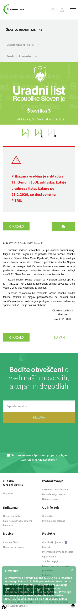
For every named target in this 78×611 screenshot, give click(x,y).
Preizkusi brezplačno (53, 520)
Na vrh (59, 337)
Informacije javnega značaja (57, 551)
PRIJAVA (39, 417)
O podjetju (48, 542)
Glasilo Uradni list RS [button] (22, 45)
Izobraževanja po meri (54, 494)
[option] (39, 110)
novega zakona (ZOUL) (38, 577)
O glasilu (8, 493)
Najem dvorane (50, 499)
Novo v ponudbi (11, 516)
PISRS (16, 200)
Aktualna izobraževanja (55, 489)
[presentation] (39, 440)
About (61, 542)
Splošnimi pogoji (44, 455)
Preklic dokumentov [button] (21, 56)
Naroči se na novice (13, 547)
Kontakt (47, 547)
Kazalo (16, 226)
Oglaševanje (49, 556)
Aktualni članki (11, 542)
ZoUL (34, 182)
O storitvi (47, 516)
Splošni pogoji (50, 561)
